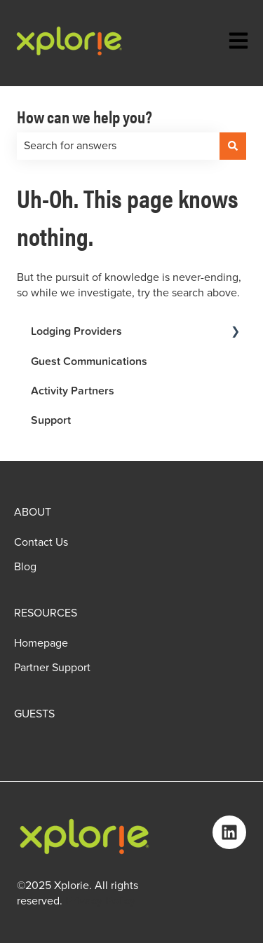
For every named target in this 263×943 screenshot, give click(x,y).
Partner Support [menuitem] (52, 668)
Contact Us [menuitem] (41, 542)
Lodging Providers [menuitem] (76, 331)
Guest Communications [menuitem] (89, 361)
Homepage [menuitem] (41, 643)
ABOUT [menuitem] (32, 512)
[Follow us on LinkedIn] (229, 832)
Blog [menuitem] (25, 567)
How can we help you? (84, 116)
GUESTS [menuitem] (34, 714)
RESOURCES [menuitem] (45, 613)
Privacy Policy (100, 900)
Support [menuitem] (51, 420)
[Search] (233, 145)
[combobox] (118, 145)
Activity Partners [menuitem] (72, 390)
